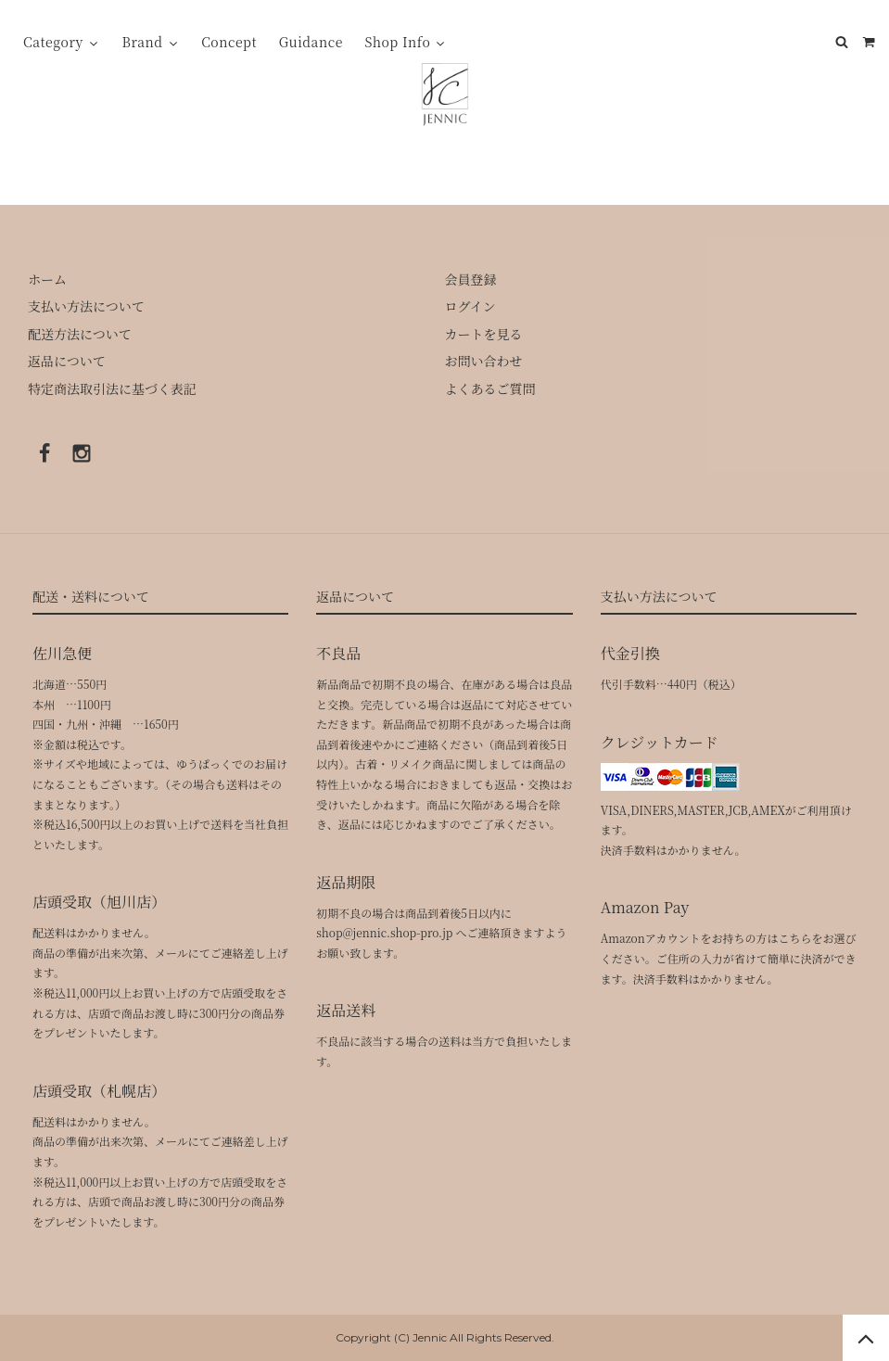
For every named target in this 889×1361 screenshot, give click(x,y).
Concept (229, 41)
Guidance (311, 41)
